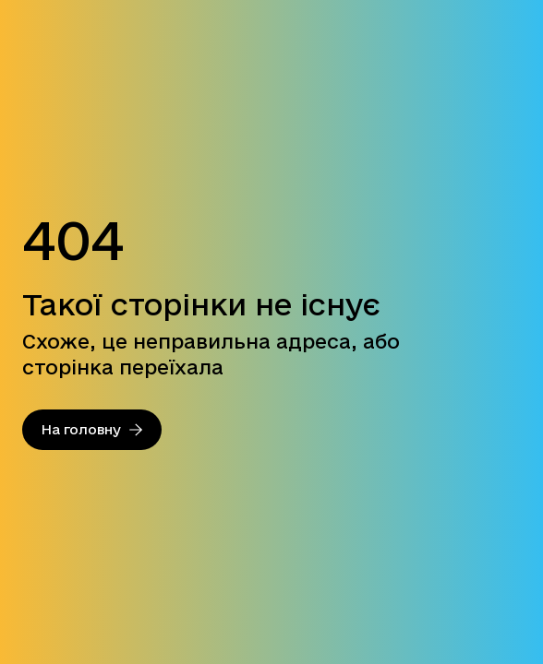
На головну (92, 429)
